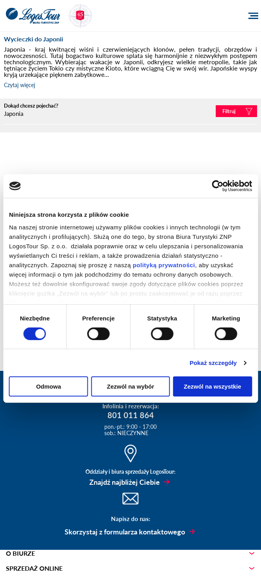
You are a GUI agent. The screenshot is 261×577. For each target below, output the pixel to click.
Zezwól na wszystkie (212, 386)
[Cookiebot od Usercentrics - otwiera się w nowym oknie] (217, 186)
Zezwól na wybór (130, 386)
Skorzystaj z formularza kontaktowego (125, 531)
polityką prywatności (164, 264)
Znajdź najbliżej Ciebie (124, 482)
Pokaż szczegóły (213, 362)
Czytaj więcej (19, 85)
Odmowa (48, 386)
